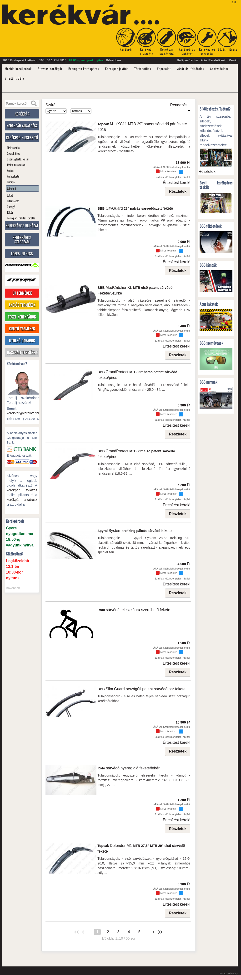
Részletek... (209, 171)
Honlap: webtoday (228, 973)
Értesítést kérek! (177, 183)
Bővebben (113, 60)
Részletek (177, 191)
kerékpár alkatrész (22, 500)
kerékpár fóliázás (22, 490)
